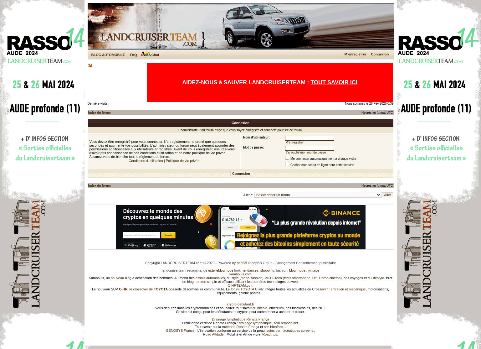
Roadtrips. (270, 334)
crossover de (150, 289)
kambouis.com (240, 274)
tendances (250, 270)
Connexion (380, 54)
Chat (150, 55)
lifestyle (378, 278)
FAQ (133, 55)
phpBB (242, 263)
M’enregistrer (355, 54)
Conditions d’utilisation (146, 161)
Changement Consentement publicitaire (305, 263)
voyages (356, 278)
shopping (267, 270)
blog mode (297, 270)
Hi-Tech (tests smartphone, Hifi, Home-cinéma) (306, 278)
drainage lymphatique (255, 323)
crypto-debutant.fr (240, 304)
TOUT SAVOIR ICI (333, 82)
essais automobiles (210, 278)
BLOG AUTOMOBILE (108, 55)
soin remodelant (286, 323)
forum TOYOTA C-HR (247, 289)
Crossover (320, 289)
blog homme (196, 282)
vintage (313, 270)
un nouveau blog (118, 278)
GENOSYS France (180, 330)
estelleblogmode (220, 270)
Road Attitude (213, 334)
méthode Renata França (240, 327)
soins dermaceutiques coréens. (290, 330)
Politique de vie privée (183, 161)
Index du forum (99, 112)
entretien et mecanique (348, 289)
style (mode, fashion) (248, 278)
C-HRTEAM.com (240, 285)
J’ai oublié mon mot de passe (305, 152)
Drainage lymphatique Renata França (240, 319)
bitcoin (262, 308)
